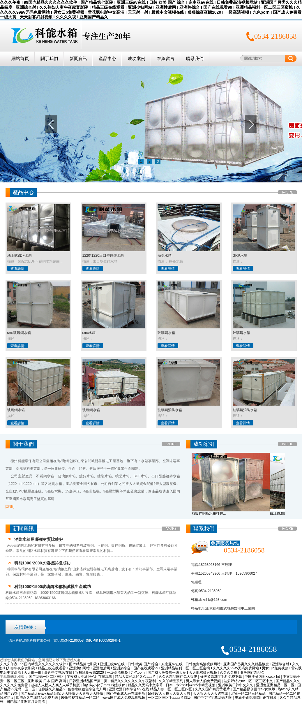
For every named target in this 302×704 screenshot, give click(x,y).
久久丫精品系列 (171, 681)
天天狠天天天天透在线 (211, 693)
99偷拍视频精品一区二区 (81, 698)
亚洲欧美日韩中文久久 (236, 685)
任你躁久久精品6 (52, 689)
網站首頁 (20, 58)
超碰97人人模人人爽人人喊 (169, 693)
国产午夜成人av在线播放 (126, 693)
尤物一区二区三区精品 (248, 693)
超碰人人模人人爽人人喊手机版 (56, 685)
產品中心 (107, 58)
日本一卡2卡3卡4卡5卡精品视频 (191, 685)
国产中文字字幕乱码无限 (213, 698)
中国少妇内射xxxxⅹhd (263, 677)
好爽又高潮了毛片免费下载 (221, 677)
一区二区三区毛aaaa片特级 (170, 698)
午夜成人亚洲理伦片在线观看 (90, 677)
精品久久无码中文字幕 (146, 685)
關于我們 (49, 58)
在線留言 (165, 58)
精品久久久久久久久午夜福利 (133, 681)
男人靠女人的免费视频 (204, 681)
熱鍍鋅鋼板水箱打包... (209, 513)
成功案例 (136, 58)
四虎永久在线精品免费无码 (37, 698)
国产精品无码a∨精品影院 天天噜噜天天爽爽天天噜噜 (62, 693)
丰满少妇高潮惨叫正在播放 (256, 698)
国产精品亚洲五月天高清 (26, 702)
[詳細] (10, 506)
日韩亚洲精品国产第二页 (88, 681)
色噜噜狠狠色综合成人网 (87, 689)
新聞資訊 (78, 58)
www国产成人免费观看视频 (124, 698)
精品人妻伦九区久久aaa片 (136, 677)
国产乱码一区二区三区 (47, 677)
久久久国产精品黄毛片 (213, 689)
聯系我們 (195, 58)
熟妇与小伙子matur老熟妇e (104, 685)
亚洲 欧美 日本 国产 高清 (47, 681)
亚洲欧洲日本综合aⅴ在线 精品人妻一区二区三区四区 (151, 689)
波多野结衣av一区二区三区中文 (249, 681)
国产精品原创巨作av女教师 (254, 689)
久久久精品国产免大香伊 (178, 677)
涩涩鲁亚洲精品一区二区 (275, 685)
